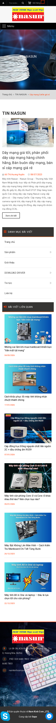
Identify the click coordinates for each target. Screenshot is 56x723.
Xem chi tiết (11, 216)
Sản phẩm (9, 252)
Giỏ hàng (39, 3)
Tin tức (8, 283)
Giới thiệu (9, 262)
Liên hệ (8, 293)
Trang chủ (9, 242)
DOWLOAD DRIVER (14, 272)
